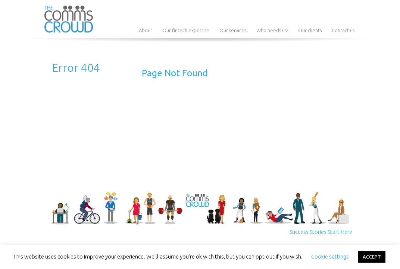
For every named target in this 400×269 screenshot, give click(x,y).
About (145, 30)
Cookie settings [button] (330, 256)
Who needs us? (272, 30)
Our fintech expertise (185, 30)
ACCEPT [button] (372, 256)
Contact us (343, 30)
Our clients (310, 30)
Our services (232, 30)
